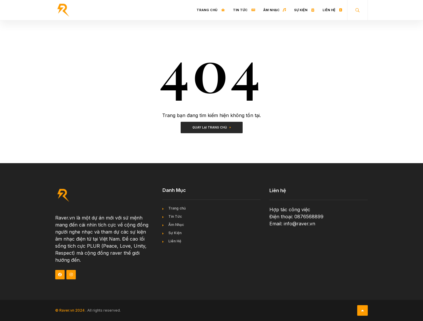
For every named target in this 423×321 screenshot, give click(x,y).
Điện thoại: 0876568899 (296, 216)
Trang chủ (211, 10)
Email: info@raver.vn (292, 224)
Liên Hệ (332, 10)
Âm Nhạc (274, 10)
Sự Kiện (304, 10)
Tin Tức (244, 10)
